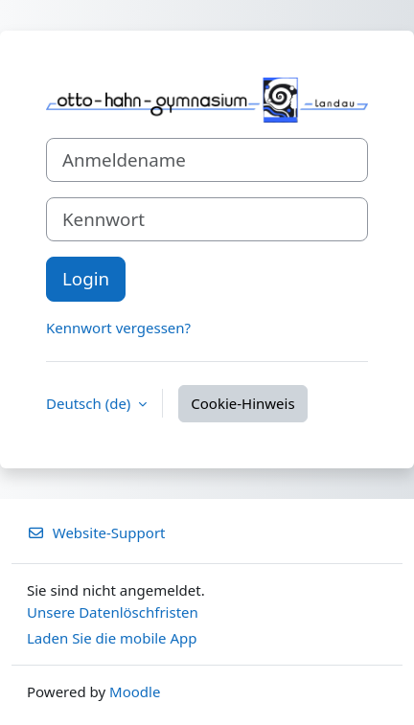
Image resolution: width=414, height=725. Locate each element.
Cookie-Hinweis (242, 403)
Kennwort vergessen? (118, 327)
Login (85, 278)
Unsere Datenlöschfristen (112, 612)
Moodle (134, 691)
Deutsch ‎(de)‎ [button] (90, 403)
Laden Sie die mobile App (112, 637)
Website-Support (96, 532)
